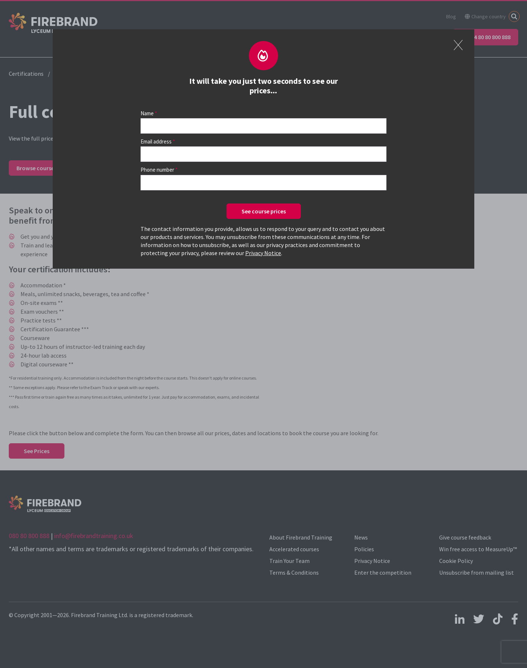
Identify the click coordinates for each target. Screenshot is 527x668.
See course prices (264, 211)
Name (147, 113)
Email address (156, 141)
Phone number (157, 169)
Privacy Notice (263, 253)
